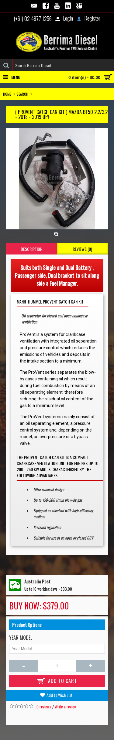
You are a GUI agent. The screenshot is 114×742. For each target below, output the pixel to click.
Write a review (66, 707)
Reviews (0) (82, 249)
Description (31, 249)
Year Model (20, 637)
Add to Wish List (60, 695)
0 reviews (43, 707)
